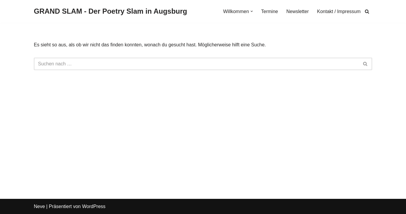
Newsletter (297, 11)
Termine (269, 11)
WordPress (93, 206)
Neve (39, 206)
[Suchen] (367, 11)
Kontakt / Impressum (339, 11)
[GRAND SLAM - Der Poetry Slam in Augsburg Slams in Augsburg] (110, 11)
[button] (251, 11)
